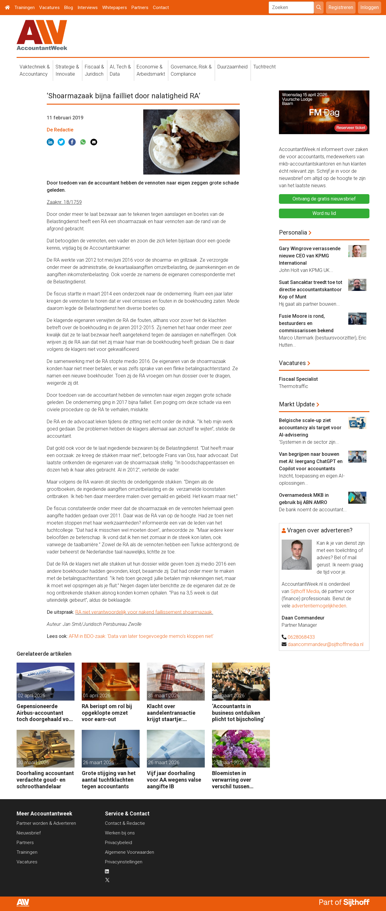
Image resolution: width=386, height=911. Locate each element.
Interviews (88, 7)
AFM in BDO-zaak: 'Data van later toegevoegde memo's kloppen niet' (141, 636)
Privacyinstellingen (123, 862)
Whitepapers (114, 7)
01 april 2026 (96, 695)
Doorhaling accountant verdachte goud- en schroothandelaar (45, 779)
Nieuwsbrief (29, 833)
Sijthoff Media (304, 591)
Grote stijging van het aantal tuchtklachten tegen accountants (109, 779)
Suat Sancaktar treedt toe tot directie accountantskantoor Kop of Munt (310, 289)
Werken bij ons (120, 833)
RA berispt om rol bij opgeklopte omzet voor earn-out (107, 712)
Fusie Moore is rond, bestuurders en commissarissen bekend (306, 323)
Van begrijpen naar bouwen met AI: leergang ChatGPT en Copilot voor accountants (311, 461)
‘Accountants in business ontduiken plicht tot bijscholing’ (238, 712)
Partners (139, 7)
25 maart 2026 (229, 762)
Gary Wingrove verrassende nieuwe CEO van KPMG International (309, 256)
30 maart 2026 (229, 695)
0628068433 (301, 637)
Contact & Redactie (125, 823)
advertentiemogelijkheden (319, 606)
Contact (161, 7)
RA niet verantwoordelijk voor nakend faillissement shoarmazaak (144, 612)
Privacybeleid (118, 842)
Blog (68, 7)
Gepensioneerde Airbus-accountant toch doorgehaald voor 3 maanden (45, 713)
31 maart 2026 (163, 695)
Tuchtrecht (264, 67)
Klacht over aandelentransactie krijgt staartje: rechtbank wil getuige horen (174, 713)
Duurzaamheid (232, 67)
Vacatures (49, 7)
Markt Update (297, 404)
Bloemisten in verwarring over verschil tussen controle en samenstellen (231, 780)
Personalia (293, 232)
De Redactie (60, 130)
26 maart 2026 (98, 762)
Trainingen (24, 7)
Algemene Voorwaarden (129, 852)
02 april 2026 (31, 695)
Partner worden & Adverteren (46, 823)
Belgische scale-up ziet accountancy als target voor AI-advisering (310, 428)
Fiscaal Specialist (298, 379)
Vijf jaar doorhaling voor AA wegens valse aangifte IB (174, 779)
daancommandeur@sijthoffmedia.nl (325, 644)
